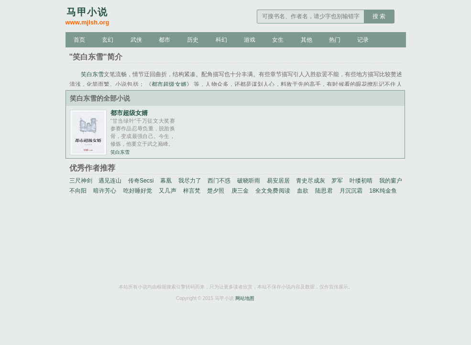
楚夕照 (215, 190)
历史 (192, 39)
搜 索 (378, 16)
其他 (306, 39)
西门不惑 (219, 180)
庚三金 (240, 190)
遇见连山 (110, 180)
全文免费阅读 (272, 190)
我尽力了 (189, 180)
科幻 (221, 39)
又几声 (167, 190)
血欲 (302, 190)
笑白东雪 (92, 74)
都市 (164, 39)
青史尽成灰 (310, 180)
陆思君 (323, 190)
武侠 (136, 39)
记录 (363, 39)
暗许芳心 (105, 190)
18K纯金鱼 (383, 190)
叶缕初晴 (361, 180)
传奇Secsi (140, 180)
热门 (334, 39)
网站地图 (244, 298)
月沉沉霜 (351, 190)
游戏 (249, 39)
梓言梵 (191, 190)
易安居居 (278, 180)
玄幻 (107, 39)
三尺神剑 (80, 180)
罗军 (337, 180)
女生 (278, 39)
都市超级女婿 (169, 84)
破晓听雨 (248, 180)
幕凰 (166, 180)
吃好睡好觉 (138, 190)
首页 (79, 39)
